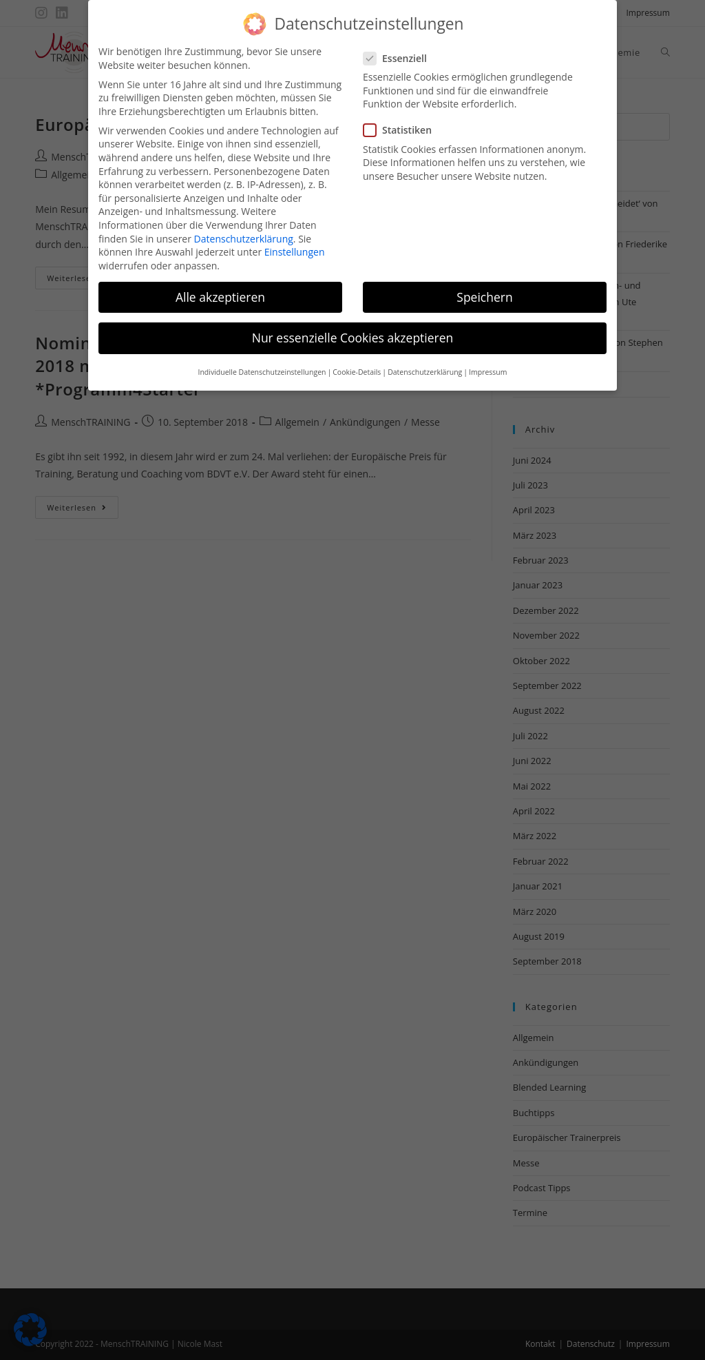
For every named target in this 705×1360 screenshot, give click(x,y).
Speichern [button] (484, 285)
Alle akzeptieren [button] (220, 285)
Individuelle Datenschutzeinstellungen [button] (262, 361)
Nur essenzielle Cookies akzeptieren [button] (353, 326)
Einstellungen (294, 240)
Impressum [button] (488, 361)
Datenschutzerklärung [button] (425, 361)
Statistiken (403, 118)
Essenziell (401, 46)
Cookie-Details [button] (357, 361)
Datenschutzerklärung (243, 227)
